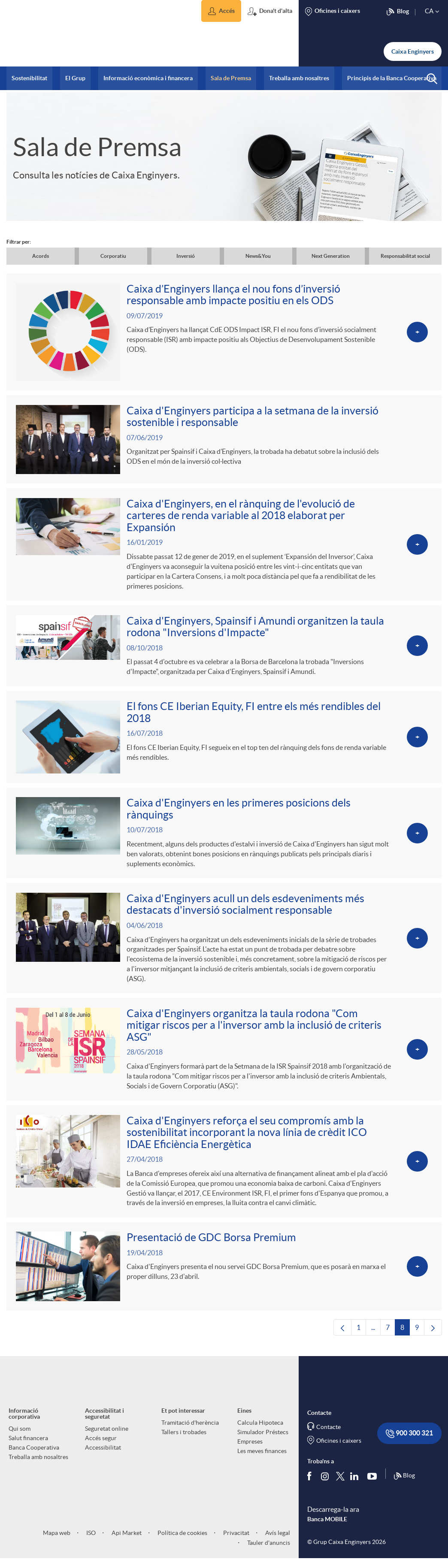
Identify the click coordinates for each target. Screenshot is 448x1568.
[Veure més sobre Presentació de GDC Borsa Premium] (224, 1282)
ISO (90, 1549)
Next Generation (331, 256)
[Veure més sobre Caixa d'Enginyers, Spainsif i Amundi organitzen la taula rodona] (224, 651)
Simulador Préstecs (262, 1448)
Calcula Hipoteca (260, 1438)
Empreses (250, 1457)
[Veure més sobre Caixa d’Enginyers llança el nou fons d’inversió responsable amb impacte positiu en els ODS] (224, 332)
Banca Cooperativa (34, 1463)
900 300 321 (409, 1449)
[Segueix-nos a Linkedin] (356, 1492)
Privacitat (235, 1549)
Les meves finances (262, 1467)
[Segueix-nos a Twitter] (340, 1492)
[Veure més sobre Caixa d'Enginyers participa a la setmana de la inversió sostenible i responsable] (224, 441)
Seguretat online (106, 1444)
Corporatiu (113, 256)
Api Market (126, 1549)
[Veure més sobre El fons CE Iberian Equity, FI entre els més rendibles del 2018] (224, 744)
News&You (258, 256)
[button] (221, 11)
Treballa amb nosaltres (38, 1473)
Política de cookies (181, 1549)
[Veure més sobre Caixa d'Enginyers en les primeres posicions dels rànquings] (224, 841)
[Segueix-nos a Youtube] (374, 1492)
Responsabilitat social (405, 256)
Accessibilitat (103, 1463)
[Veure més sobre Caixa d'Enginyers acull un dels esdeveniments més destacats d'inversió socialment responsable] (224, 948)
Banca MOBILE (327, 1535)
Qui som (19, 1444)
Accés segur (101, 1454)
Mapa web (56, 1549)
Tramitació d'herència (190, 1438)
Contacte (328, 1443)
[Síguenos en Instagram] (325, 1492)
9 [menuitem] (419, 1346)
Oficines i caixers (338, 1456)
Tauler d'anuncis (268, 1559)
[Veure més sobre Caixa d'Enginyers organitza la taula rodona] (224, 1061)
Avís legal (277, 1549)
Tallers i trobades (183, 1448)
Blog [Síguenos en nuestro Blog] (404, 1492)
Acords (40, 256)
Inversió (185, 256)
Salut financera (28, 1454)
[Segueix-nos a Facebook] (311, 1492)
